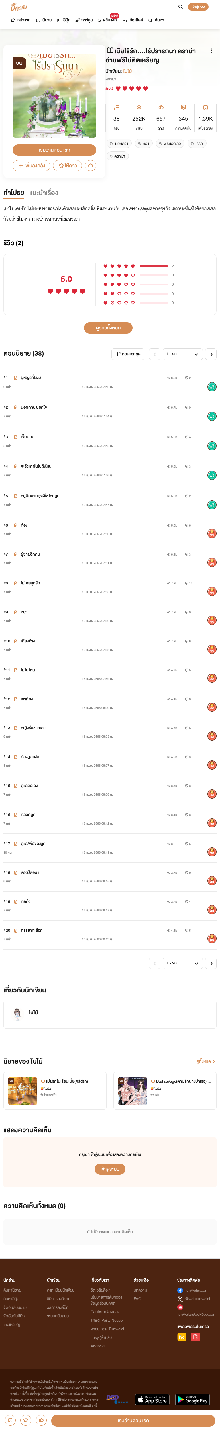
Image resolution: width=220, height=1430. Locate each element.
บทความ (140, 1290)
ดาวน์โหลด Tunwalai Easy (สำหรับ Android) (107, 1337)
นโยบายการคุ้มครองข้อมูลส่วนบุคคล (106, 1300)
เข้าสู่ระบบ (198, 6)
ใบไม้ (127, 71)
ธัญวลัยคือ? (100, 1290)
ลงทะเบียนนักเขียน (60, 1290)
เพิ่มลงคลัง (31, 166)
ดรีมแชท (107, 19)
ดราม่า (110, 79)
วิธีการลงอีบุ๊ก (57, 1307)
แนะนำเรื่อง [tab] (43, 193)
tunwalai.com (197, 1290)
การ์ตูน (84, 20)
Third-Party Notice (107, 1320)
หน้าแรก (20, 20)
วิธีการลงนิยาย (58, 1299)
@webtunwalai (197, 1299)
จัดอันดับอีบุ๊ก (14, 1316)
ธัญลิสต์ (133, 20)
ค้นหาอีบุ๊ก (11, 1299)
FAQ (137, 1299)
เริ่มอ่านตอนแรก (54, 150)
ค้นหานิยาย (12, 1290)
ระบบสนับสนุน (58, 1316)
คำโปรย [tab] (13, 192)
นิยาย (43, 20)
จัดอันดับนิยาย (15, 1307)
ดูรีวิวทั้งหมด (108, 328)
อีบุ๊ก (63, 20)
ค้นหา (156, 20)
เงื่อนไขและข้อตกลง (105, 1311)
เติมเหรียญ (11, 1324)
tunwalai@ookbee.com (197, 1314)
